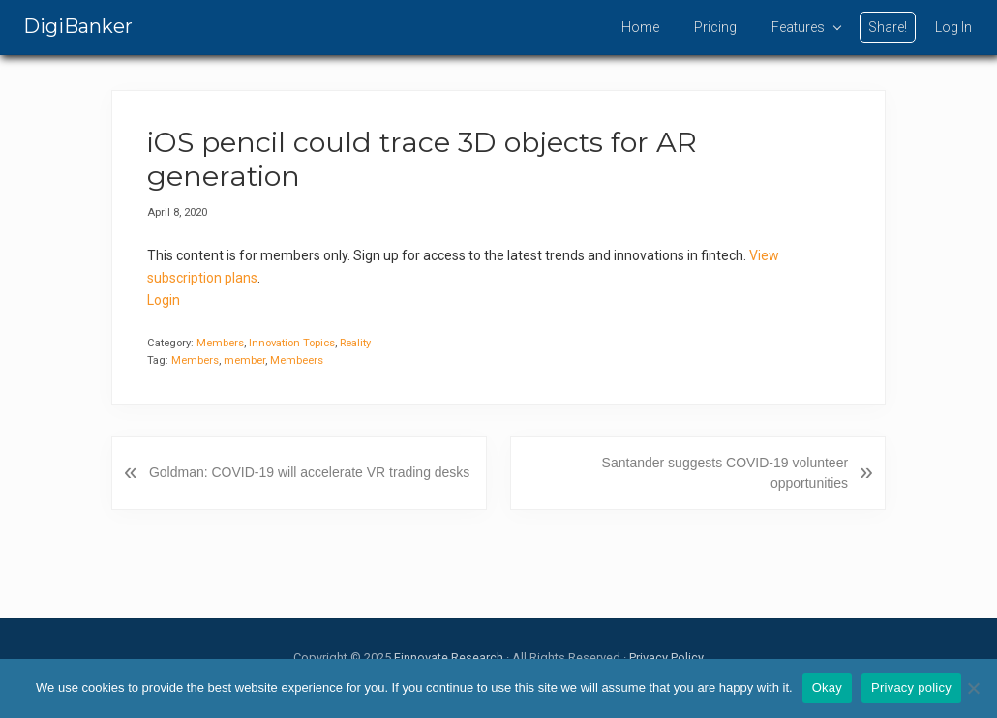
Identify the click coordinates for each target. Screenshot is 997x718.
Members (220, 343)
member (244, 360)
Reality (355, 343)
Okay (827, 687)
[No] (972, 688)
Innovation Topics (292, 343)
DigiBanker (78, 26)
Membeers (296, 360)
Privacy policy (911, 687)
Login (163, 300)
